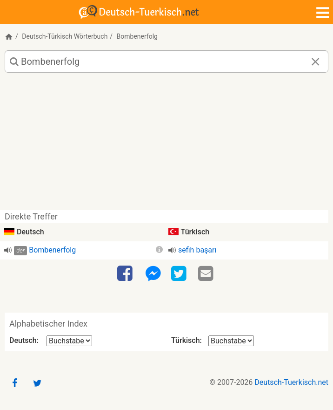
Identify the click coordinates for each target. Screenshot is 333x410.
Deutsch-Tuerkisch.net (291, 382)
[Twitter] (180, 274)
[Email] (207, 274)
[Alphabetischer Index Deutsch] (69, 340)
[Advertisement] (166, 145)
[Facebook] (126, 274)
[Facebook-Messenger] (153, 274)
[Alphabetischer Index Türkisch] (231, 340)
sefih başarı (197, 250)
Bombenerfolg (52, 250)
